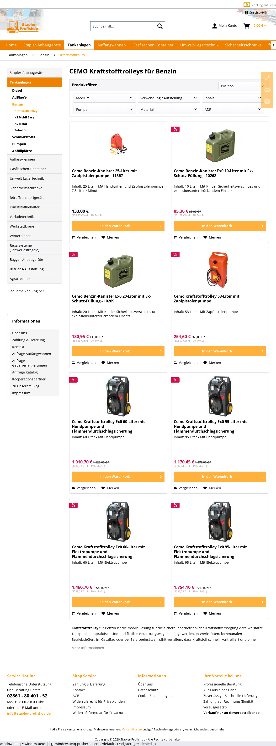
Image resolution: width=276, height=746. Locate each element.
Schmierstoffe (23, 137)
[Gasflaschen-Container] (153, 45)
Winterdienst (20, 236)
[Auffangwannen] (111, 45)
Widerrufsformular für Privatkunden (102, 712)
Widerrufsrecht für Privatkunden (99, 701)
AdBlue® (19, 97)
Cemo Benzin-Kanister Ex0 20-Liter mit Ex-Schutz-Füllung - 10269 (111, 299)
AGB (76, 695)
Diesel (17, 90)
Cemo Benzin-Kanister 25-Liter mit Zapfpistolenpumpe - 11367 (104, 173)
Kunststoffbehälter (25, 207)
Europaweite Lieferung (129, 5)
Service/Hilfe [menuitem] (257, 12)
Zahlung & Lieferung (28, 340)
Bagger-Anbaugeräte (26, 259)
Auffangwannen (22, 159)
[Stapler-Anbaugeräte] (42, 45)
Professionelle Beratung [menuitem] (222, 684)
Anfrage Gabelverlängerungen (29, 362)
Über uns (19, 333)
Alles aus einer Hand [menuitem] (220, 690)
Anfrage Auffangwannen (31, 353)
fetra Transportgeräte (27, 197)
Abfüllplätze (22, 151)
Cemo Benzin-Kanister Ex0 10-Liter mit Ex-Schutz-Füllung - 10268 (213, 173)
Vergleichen (84, 237)
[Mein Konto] (224, 26)
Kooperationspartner (29, 379)
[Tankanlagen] (79, 45)
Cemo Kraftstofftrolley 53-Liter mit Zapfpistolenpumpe (206, 299)
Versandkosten (132, 729)
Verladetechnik (22, 216)
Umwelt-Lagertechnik (27, 178)
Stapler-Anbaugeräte (26, 72)
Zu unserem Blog (25, 386)
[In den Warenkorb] (118, 226)
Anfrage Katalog (25, 372)
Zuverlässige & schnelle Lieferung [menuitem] (230, 695)
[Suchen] (160, 26)
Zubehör (21, 130)
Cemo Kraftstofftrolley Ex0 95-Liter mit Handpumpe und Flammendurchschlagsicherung (210, 426)
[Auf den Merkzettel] (110, 237)
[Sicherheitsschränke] (243, 45)
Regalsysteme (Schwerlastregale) (24, 247)
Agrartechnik (20, 278)
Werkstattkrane (22, 226)
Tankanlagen (20, 82)
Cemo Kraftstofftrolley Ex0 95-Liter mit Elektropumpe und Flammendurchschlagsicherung (210, 552)
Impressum (21, 393)
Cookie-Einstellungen (155, 695)
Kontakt (18, 347)
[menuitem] (127, 26)
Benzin (17, 104)
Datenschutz (148, 690)
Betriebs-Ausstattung (27, 269)
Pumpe (81, 109)
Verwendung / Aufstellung (161, 98)
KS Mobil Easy (24, 117)
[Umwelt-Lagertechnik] (199, 45)
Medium (83, 98)
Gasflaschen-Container (28, 169)
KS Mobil (21, 124)
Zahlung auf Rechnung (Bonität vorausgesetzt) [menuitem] (228, 704)
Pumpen (19, 144)
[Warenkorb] (255, 26)
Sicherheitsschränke (26, 188)
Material (147, 109)
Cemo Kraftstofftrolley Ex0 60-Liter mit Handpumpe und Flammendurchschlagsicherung (108, 426)
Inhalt (209, 98)
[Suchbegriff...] (127, 26)
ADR (208, 109)
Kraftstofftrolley (26, 111)
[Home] (11, 45)
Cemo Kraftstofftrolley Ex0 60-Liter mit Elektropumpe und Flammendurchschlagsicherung (108, 552)
